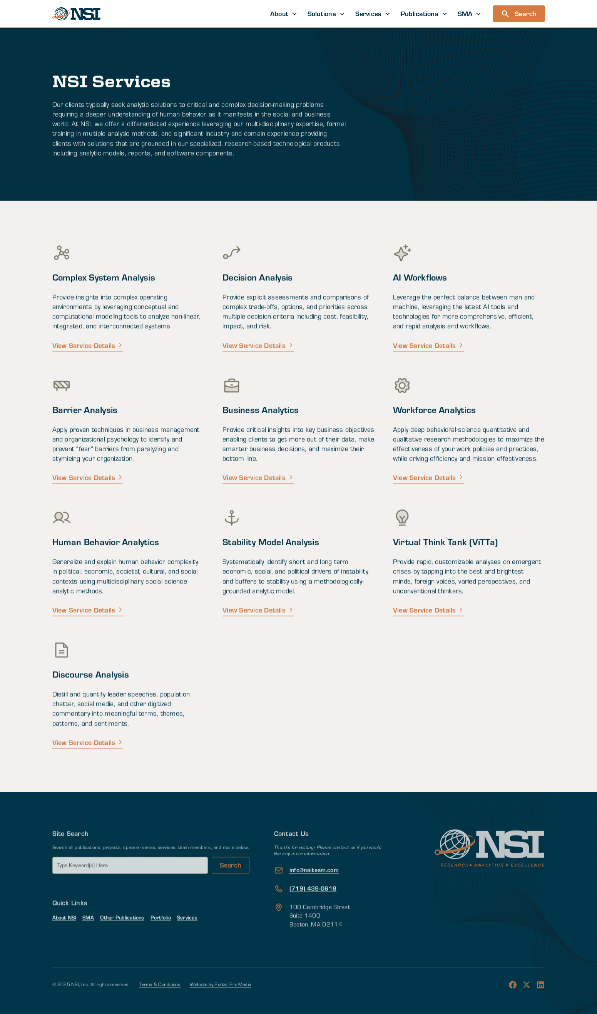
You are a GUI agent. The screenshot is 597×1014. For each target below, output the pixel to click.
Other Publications (122, 933)
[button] (284, 14)
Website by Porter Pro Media (220, 1000)
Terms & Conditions (159, 1000)
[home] (76, 13)
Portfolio (161, 933)
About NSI (64, 933)
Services (187, 933)
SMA (88, 933)
